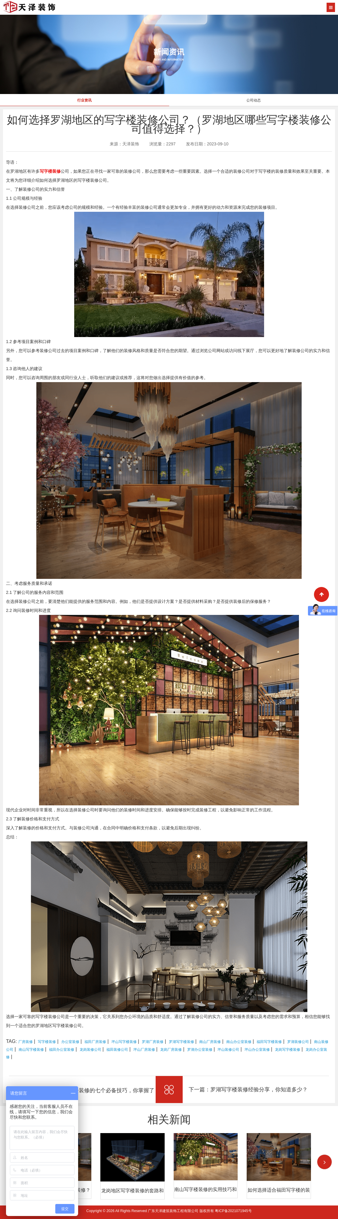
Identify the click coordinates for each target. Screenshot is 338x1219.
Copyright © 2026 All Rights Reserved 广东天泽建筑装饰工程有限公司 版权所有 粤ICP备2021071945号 (168, 1211)
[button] (324, 1161)
